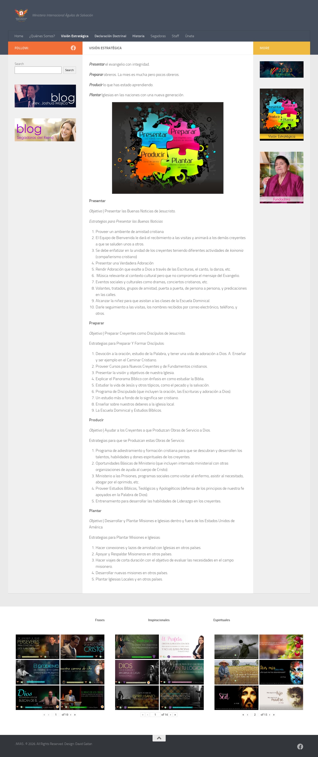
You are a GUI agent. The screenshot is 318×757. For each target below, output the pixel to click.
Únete (189, 36)
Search (19, 64)
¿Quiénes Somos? (42, 36)
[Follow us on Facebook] (73, 48)
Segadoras (158, 36)
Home (18, 36)
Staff (175, 36)
